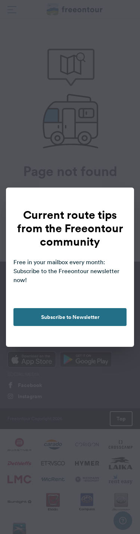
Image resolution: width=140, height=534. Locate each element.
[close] (121, 200)
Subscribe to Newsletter (70, 317)
